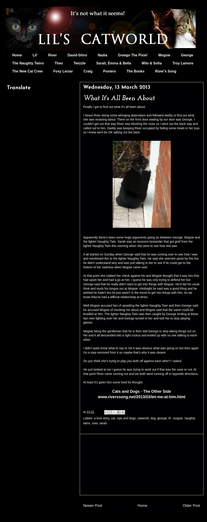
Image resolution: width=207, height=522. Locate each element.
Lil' (34, 55)
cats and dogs (126, 418)
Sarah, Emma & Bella (113, 63)
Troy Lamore (182, 63)
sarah (103, 423)
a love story (101, 418)
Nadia (102, 55)
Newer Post (92, 506)
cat (113, 418)
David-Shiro (77, 55)
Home (17, 55)
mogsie (178, 418)
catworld (143, 418)
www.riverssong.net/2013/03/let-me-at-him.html (141, 397)
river (95, 423)
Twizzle (80, 63)
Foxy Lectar (63, 71)
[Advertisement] (141, 464)
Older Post (191, 506)
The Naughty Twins (28, 63)
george (162, 418)
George (187, 55)
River (52, 55)
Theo (58, 63)
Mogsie (164, 55)
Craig (87, 71)
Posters (109, 71)
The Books (135, 71)
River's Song (165, 71)
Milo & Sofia (152, 63)
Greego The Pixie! (133, 55)
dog (153, 418)
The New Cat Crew (27, 71)
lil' (169, 418)
